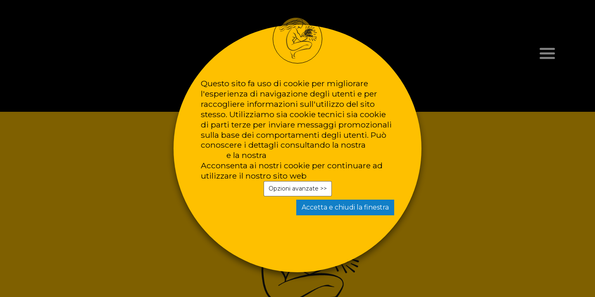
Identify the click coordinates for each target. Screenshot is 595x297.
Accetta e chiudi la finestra (345, 207)
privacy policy (296, 155)
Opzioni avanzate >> (298, 188)
